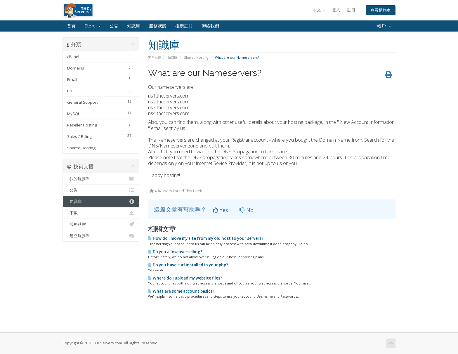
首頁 (71, 26)
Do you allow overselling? (175, 251)
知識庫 (133, 26)
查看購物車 (380, 10)
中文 (319, 10)
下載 (101, 212)
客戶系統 (154, 57)
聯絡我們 (210, 26)
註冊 (351, 10)
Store (92, 26)
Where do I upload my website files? (185, 278)
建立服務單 (101, 235)
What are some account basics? (181, 291)
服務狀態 (157, 26)
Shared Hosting (196, 57)
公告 (114, 26)
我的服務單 (101, 178)
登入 (336, 10)
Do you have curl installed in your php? (188, 265)
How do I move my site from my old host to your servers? (205, 238)
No (247, 210)
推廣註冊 (184, 26)
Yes (220, 210)
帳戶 (384, 26)
